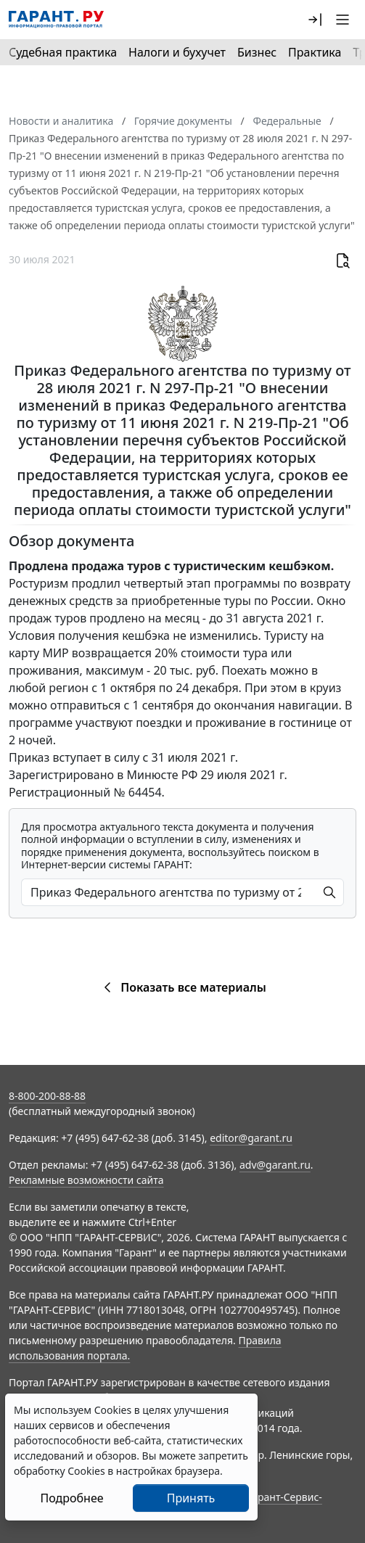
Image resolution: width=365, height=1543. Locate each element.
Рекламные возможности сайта (86, 1180)
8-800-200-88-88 (47, 1096)
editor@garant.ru (251, 1138)
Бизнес (256, 52)
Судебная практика (63, 52)
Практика (314, 52)
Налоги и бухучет (177, 52)
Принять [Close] (191, 1498)
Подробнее (71, 1498)
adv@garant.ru (275, 1165)
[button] (315, 19)
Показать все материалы (182, 987)
